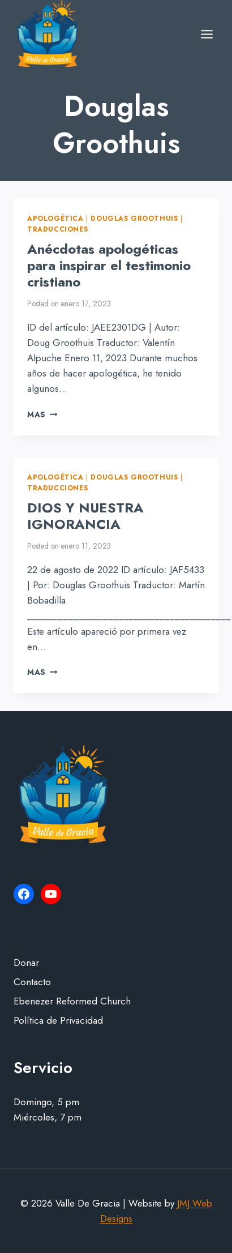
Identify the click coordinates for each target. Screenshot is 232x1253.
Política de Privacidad (58, 1020)
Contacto (32, 982)
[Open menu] (206, 34)
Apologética (55, 218)
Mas (42, 414)
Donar (26, 962)
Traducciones (57, 229)
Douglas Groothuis (134, 218)
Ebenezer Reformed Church (72, 1001)
